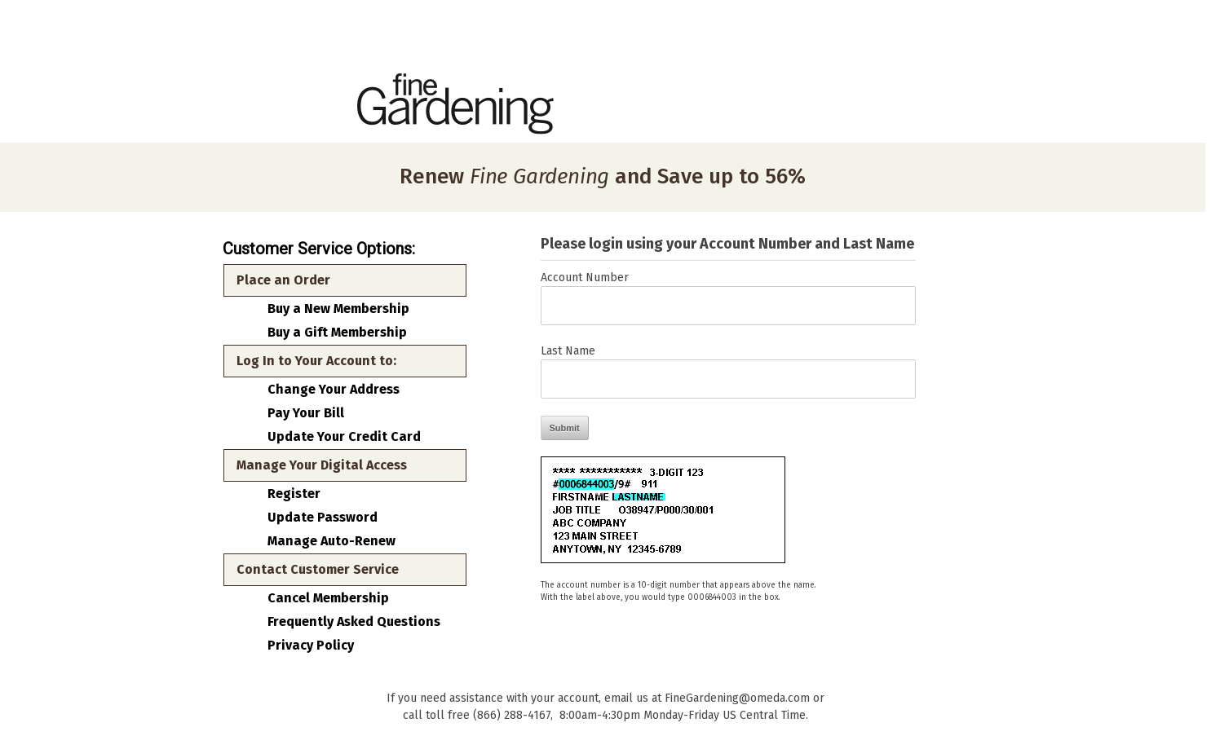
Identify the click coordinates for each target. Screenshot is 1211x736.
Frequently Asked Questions (353, 622)
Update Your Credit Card (344, 437)
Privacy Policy (310, 645)
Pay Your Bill (305, 413)
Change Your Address (333, 389)
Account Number (585, 277)
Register (293, 494)
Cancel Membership (328, 598)
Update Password (322, 517)
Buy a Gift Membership (337, 332)
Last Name (568, 351)
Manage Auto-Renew (331, 541)
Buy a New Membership (338, 309)
